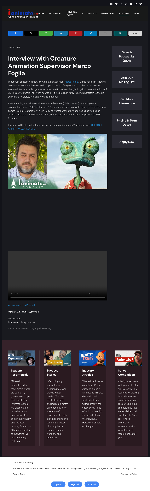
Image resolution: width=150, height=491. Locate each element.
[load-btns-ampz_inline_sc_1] (135, 33)
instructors (18, 328)
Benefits (92, 13)
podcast (41, 328)
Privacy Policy (19, 474)
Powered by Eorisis (129, 474)
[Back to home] (23, 13)
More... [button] (138, 13)
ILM (10, 328)
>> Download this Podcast (21, 305)
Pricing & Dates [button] (75, 13)
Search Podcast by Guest (127, 56)
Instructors (107, 13)
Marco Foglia (71, 81)
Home (41, 13)
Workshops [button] (55, 13)
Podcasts (124, 13)
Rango (49, 328)
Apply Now (126, 142)
